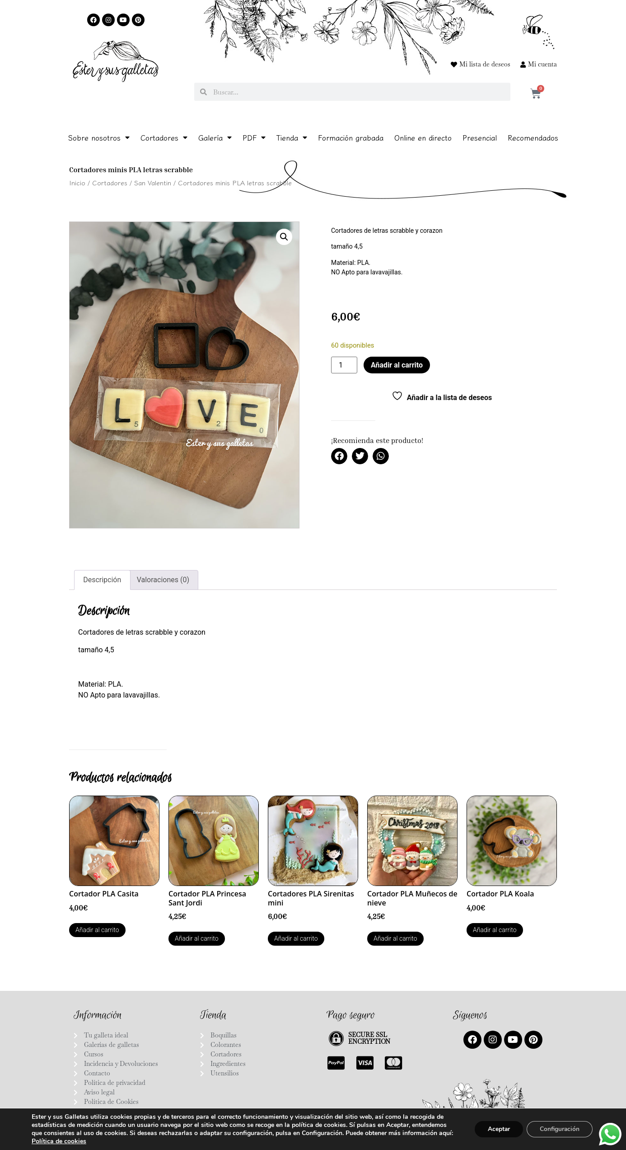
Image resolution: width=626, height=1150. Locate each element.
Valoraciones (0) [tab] (163, 579)
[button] (284, 237)
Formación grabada (350, 137)
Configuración (558, 1129)
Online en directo (423, 137)
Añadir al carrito (397, 365)
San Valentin (152, 182)
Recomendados (533, 137)
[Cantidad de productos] (344, 365)
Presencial (479, 137)
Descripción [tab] (102, 579)
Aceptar (496, 1129)
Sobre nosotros (99, 137)
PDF (254, 137)
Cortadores (163, 137)
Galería (215, 137)
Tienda (291, 137)
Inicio (77, 182)
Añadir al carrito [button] (97, 929)
